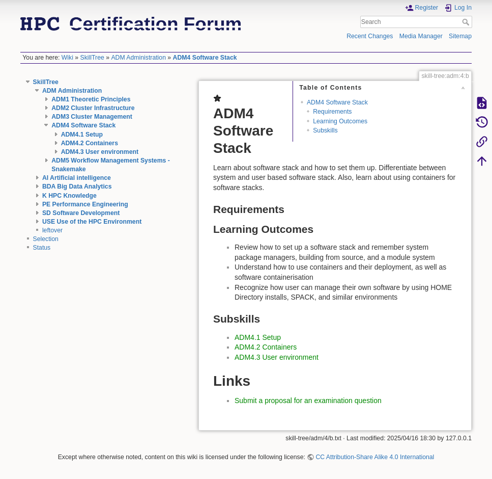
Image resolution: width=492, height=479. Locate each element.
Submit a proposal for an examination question (308, 400)
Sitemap (460, 36)
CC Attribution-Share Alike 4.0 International (374, 457)
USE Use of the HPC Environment (91, 221)
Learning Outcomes (340, 121)
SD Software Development (81, 213)
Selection (46, 239)
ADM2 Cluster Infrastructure (92, 108)
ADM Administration (138, 57)
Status (42, 247)
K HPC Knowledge (69, 195)
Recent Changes (369, 36)
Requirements (332, 111)
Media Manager (421, 36)
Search (467, 21)
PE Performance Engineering (85, 204)
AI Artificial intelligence (76, 177)
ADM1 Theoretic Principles (90, 99)
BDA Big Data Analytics (77, 186)
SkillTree (92, 57)
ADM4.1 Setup (82, 134)
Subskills (325, 130)
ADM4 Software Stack (205, 57)
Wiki (67, 57)
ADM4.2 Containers (89, 143)
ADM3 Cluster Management (91, 116)
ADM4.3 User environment (100, 151)
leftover (52, 230)
